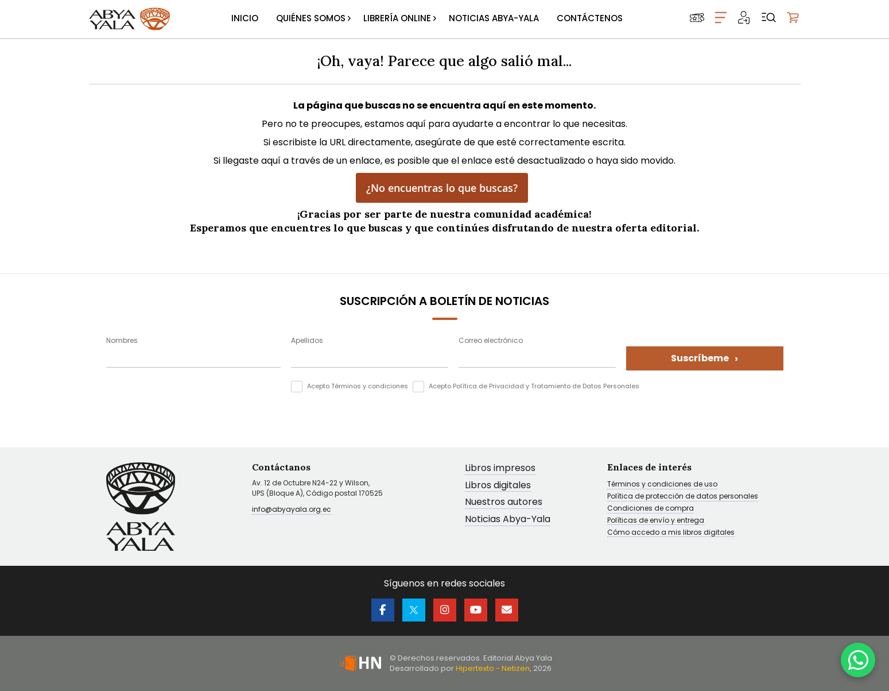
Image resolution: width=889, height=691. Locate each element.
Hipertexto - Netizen (493, 668)
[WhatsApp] (858, 660)
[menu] (427, 19)
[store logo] (129, 18)
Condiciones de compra (650, 508)
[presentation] (193, 403)
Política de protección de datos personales (682, 496)
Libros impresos (500, 468)
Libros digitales (498, 486)
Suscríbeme (704, 358)
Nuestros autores (503, 502)
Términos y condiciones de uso (662, 484)
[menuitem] (244, 19)
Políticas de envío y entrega (655, 520)
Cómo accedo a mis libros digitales (671, 532)
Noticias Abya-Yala (507, 520)
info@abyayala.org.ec (291, 509)
